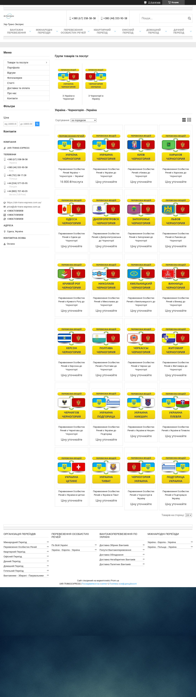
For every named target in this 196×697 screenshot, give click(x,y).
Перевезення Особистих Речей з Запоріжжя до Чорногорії (141, 237)
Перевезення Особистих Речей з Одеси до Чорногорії (71, 237)
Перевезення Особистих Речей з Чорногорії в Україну (141, 495)
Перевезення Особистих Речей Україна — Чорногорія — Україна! (71, 172)
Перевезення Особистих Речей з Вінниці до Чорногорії (176, 301)
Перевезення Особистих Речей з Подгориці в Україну (176, 495)
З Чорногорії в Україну (95, 97)
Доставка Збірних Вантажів (114, 545)
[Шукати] (189, 18)
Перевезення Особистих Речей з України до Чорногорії (106, 172)
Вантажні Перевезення (16, 31)
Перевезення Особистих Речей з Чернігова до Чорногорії (71, 430)
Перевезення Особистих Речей (73, 31)
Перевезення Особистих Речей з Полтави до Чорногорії (106, 366)
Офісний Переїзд (13, 556)
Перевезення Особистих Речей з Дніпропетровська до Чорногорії (106, 237)
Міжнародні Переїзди (44, 31)
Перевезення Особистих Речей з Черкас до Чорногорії (141, 366)
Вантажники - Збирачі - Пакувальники (24, 575)
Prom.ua (115, 580)
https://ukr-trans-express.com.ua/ (24, 202)
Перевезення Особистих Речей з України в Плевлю (176, 429)
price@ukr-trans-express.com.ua (23, 206)
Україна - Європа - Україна (65, 550)
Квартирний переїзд (102, 31)
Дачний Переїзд (178, 31)
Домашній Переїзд (153, 31)
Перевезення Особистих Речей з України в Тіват (106, 493)
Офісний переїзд (128, 31)
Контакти (12, 98)
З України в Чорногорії (68, 97)
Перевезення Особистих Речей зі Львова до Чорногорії (176, 237)
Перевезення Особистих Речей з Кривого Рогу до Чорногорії (71, 301)
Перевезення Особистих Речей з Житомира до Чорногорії (176, 366)
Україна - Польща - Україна (162, 547)
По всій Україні (59, 545)
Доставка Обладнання (111, 554)
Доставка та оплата (18, 88)
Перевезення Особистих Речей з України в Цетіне (71, 493)
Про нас (11, 93)
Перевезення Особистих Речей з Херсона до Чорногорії (71, 366)
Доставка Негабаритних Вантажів (117, 559)
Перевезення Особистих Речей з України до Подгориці (106, 430)
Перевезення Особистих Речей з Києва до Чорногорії (141, 172)
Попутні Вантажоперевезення (115, 550)
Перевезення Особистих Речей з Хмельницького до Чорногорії (141, 301)
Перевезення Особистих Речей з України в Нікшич (141, 429)
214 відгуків (154, 2)
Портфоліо (13, 67)
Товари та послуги (17, 62)
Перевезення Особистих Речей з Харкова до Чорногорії (176, 172)
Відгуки (11, 72)
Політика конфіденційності (123, 584)
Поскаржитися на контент (95, 584)
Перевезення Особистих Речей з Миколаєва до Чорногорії (106, 301)
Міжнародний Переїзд (15, 542)
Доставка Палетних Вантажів (115, 564)
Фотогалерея (14, 77)
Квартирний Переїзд (14, 551)
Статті (10, 83)
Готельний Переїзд (14, 571)
